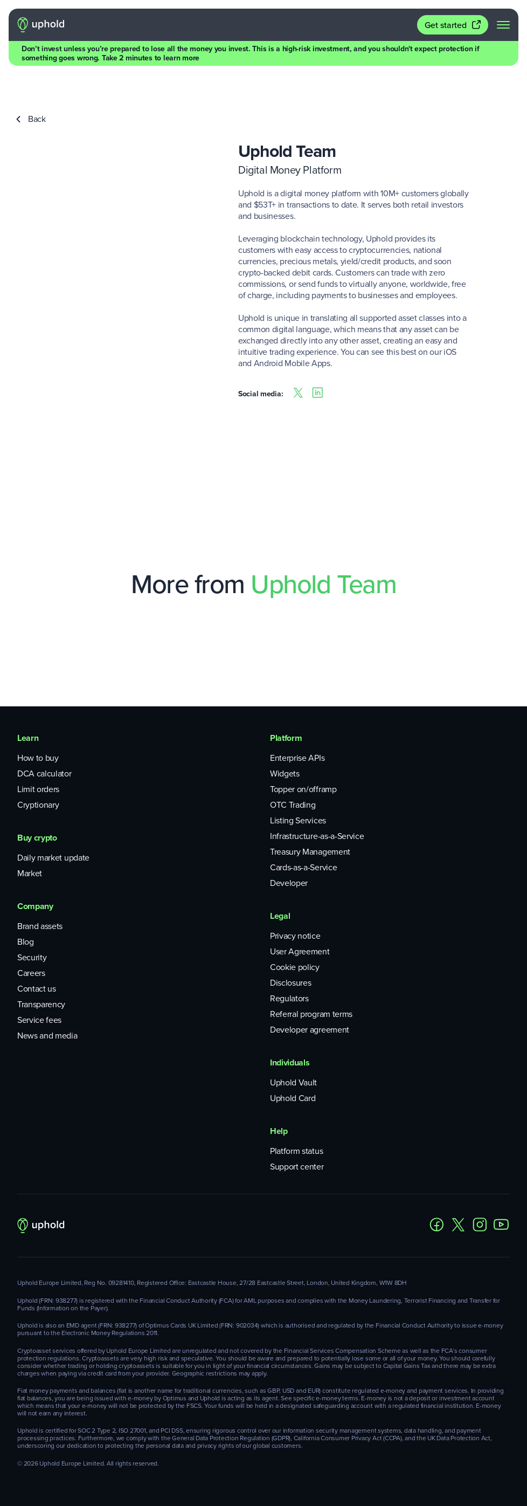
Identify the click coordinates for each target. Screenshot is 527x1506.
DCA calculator (44, 773)
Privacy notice (295, 936)
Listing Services (298, 820)
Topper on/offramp (303, 789)
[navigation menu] (503, 24)
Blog (25, 942)
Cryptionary (38, 805)
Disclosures (290, 983)
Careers (31, 973)
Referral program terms (311, 1014)
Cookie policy (295, 967)
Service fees (39, 1020)
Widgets (285, 773)
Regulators (289, 998)
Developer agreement (309, 1029)
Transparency (41, 1004)
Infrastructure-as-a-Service (317, 836)
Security (31, 957)
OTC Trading (292, 805)
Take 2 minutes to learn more (150, 58)
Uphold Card (292, 1098)
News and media (47, 1035)
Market (29, 873)
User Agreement (300, 951)
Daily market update (53, 857)
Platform (286, 738)
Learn (27, 738)
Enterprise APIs (297, 758)
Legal (280, 916)
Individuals (289, 1062)
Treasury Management (310, 851)
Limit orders (38, 789)
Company (35, 906)
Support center (297, 1166)
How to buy (38, 758)
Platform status (296, 1151)
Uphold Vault (293, 1082)
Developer (289, 883)
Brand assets (40, 926)
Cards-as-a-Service (303, 867)
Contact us (36, 988)
